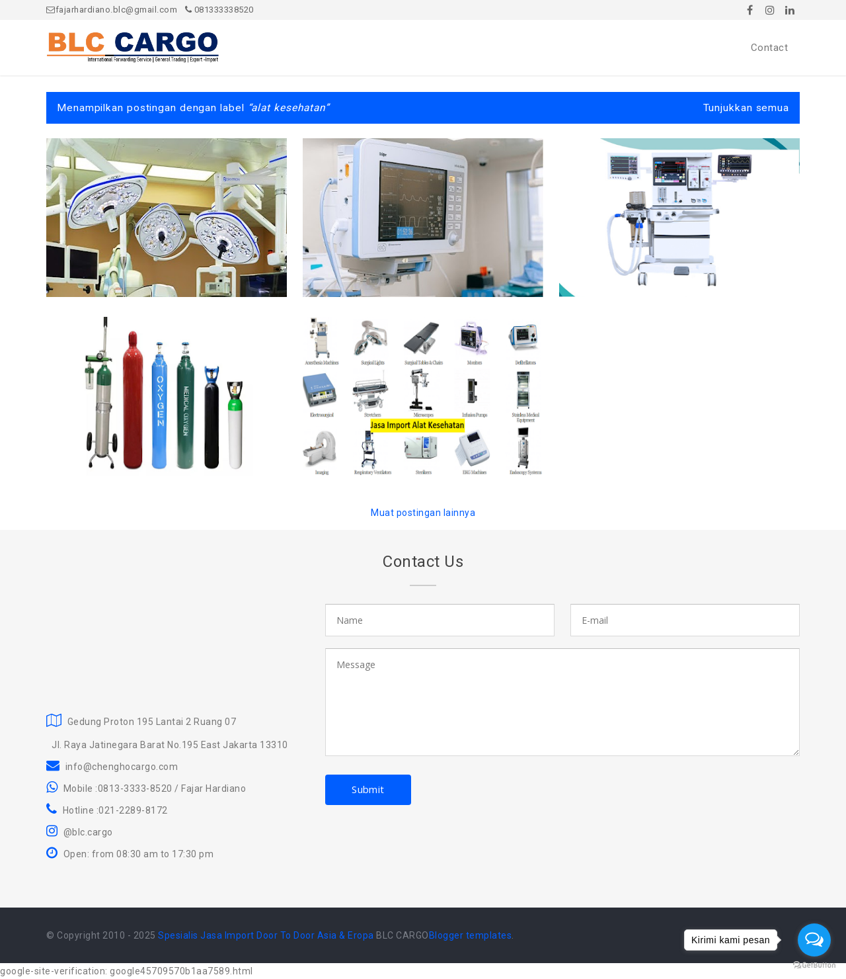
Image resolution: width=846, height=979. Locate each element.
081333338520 (219, 10)
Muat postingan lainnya (423, 512)
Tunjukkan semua (746, 108)
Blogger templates (470, 935)
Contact (769, 48)
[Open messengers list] (814, 940)
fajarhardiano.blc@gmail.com (111, 10)
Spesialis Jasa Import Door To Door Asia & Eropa (266, 935)
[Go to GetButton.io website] (814, 965)
